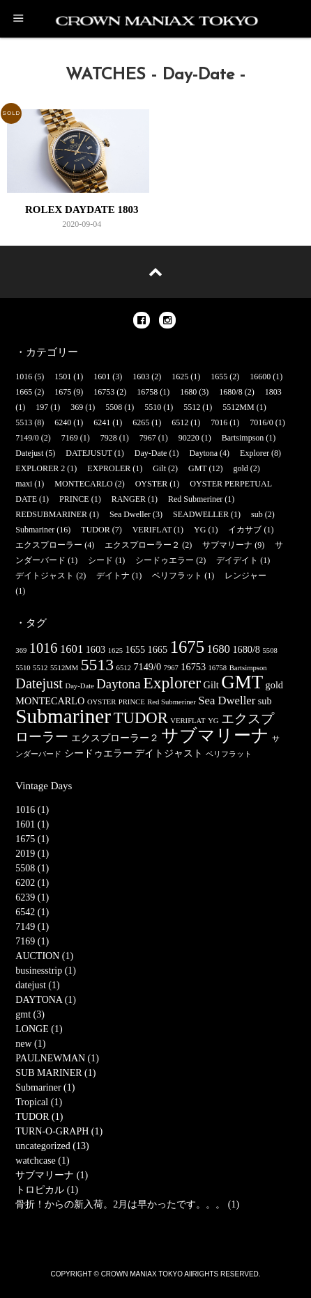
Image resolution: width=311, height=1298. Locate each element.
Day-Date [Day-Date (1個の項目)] (79, 686)
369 (76, 407)
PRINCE (74, 499)
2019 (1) (32, 853)
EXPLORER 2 (40, 468)
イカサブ (244, 530)
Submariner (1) (45, 1087)
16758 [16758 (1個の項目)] (217, 668)
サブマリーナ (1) (51, 1175)
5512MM (238, 407)
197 (42, 407)
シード (100, 560)
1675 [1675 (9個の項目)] (187, 647)
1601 (101, 376)
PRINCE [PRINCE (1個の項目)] (132, 702)
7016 (219, 422)
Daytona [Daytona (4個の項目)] (118, 683)
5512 (191, 407)
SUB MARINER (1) (55, 1073)
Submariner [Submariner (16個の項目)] (63, 716)
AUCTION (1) (44, 956)
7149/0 (26, 438)
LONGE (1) (38, 1029)
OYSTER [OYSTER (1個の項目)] (101, 702)
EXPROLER (108, 468)
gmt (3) (30, 1014)
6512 (180, 422)
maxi (23, 484)
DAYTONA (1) (45, 1000)
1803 (273, 392)
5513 (23, 422)
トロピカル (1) (46, 1190)
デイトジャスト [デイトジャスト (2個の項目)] (169, 753)
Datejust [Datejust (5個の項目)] (39, 683)
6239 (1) (32, 897)
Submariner (34, 530)
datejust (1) (37, 985)
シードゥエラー (164, 560)
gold (240, 468)
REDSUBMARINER (51, 514)
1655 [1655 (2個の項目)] (136, 649)
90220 (189, 438)
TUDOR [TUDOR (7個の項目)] (141, 718)
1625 (180, 376)
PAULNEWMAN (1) (57, 1058)
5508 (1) (32, 868)
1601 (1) (32, 824)
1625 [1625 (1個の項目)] (115, 650)
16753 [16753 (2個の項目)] (193, 666)
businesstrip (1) (45, 970)
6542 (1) (32, 912)
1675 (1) (32, 839)
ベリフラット (177, 575)
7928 (108, 438)
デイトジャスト (44, 575)
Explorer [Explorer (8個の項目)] (172, 683)
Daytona (203, 453)
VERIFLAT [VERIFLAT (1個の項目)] (187, 721)
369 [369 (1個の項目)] (20, 650)
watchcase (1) (42, 1160)
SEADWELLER (201, 514)
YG (200, 530)
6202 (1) (32, 883)
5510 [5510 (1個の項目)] (22, 668)
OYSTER (151, 484)
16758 (147, 392)
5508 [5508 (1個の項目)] (270, 650)
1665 (23, 392)
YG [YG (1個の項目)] (213, 721)
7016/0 (261, 422)
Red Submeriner (195, 499)
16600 (260, 376)
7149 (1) (32, 926)
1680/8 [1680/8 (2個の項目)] (246, 649)
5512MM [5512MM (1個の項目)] (64, 668)
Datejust (29, 453)
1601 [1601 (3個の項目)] (71, 649)
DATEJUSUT (89, 453)
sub (257, 514)
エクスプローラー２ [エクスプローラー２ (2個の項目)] (115, 737)
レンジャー (245, 575)
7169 (69, 438)
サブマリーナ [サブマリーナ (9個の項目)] (215, 735)
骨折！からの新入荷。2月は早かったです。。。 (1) (127, 1204)
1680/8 (230, 392)
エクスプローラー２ (142, 545)
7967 (147, 438)
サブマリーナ (227, 545)
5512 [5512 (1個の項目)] (40, 668)
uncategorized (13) (52, 1146)
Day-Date (151, 453)
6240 (62, 422)
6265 (140, 422)
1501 (62, 376)
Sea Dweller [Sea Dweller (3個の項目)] (226, 700)
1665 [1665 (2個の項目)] (158, 649)
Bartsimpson (243, 438)
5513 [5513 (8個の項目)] (97, 665)
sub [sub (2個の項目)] (265, 700)
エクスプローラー (48, 545)
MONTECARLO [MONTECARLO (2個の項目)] (49, 700)
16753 (103, 392)
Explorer (254, 453)
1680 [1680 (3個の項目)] (218, 649)
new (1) (30, 1043)
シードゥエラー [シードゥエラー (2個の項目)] (98, 753)
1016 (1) (32, 810)
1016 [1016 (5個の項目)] (43, 648)
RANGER (129, 499)
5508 (113, 407)
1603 (140, 376)
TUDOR (95, 530)
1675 (62, 392)
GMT (197, 468)
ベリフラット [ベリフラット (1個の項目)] (229, 754)
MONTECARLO (83, 484)
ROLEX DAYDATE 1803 (82, 209)
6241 (101, 422)
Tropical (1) (38, 1102)
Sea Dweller (130, 514)
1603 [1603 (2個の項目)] (96, 649)
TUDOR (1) (39, 1116)
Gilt (159, 468)
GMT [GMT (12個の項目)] (242, 682)
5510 (152, 407)
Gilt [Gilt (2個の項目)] (211, 684)
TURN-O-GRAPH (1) (59, 1131)
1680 (188, 392)
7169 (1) (32, 941)
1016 (23, 376)
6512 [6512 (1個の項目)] (123, 668)
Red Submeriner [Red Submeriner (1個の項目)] (171, 702)
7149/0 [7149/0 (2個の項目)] (147, 666)
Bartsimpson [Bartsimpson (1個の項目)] (248, 668)
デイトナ (113, 575)
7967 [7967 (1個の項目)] (171, 668)
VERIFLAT (152, 530)
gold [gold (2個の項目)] (274, 684)
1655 (219, 376)
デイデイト (237, 560)
